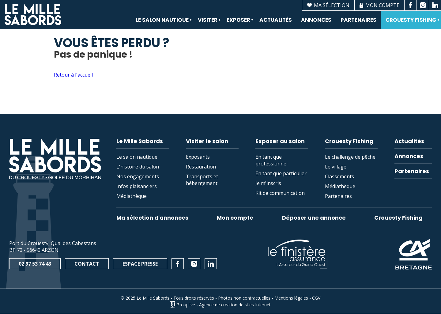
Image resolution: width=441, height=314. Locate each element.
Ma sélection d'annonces (152, 218)
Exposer (238, 22)
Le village (335, 166)
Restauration (201, 166)
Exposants (198, 156)
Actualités (275, 20)
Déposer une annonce (314, 218)
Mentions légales (291, 298)
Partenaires (358, 20)
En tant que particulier (281, 173)
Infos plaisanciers (136, 186)
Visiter (207, 22)
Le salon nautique (161, 22)
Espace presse (140, 263)
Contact (86, 263)
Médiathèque (131, 196)
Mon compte (235, 218)
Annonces (316, 20)
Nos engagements (137, 176)
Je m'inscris (268, 183)
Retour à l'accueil (73, 74)
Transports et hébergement (202, 180)
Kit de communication (280, 193)
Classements (339, 176)
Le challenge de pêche (350, 156)
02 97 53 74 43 (35, 263)
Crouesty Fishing (410, 22)
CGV (316, 298)
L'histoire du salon (137, 166)
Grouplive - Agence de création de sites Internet (223, 304)
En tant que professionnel (271, 160)
